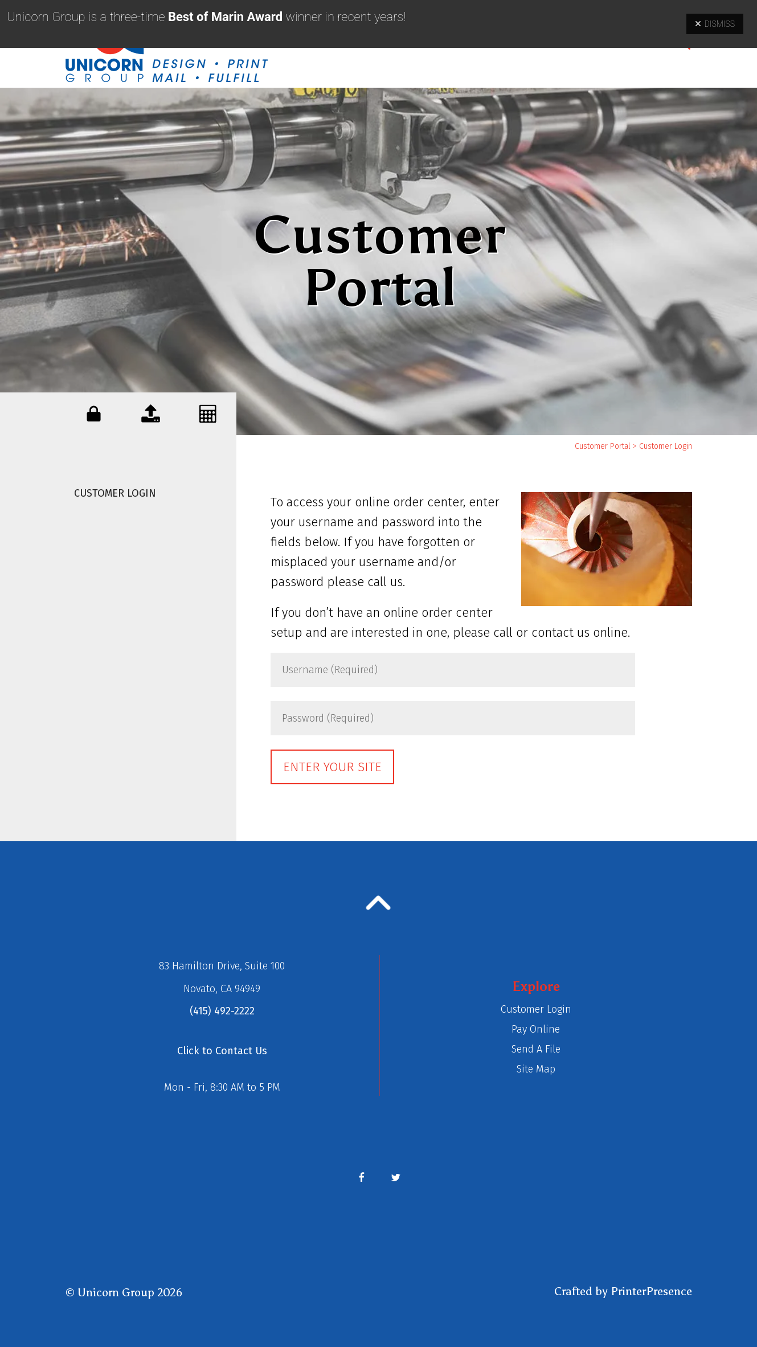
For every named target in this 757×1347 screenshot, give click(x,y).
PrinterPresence (651, 1291)
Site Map (536, 1069)
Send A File (536, 1049)
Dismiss (715, 23)
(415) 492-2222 (222, 1011)
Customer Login (115, 493)
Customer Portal (603, 446)
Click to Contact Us (222, 1051)
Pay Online (536, 1029)
